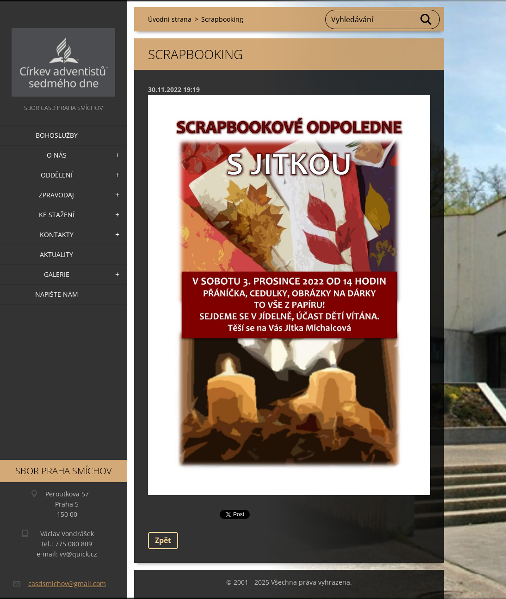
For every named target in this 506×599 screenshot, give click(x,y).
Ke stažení (56, 214)
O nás (57, 155)
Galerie (56, 274)
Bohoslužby (57, 135)
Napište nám (56, 294)
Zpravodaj (56, 194)
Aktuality (56, 254)
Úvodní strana (169, 19)
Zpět (163, 540)
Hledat (426, 19)
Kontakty (57, 234)
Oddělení (57, 175)
